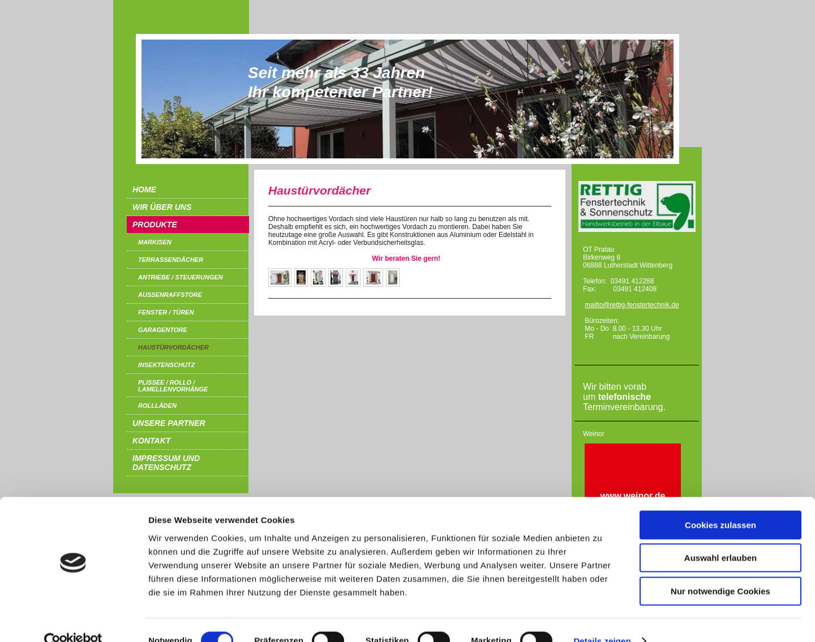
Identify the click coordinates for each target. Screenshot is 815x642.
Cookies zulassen (720, 504)
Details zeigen (601, 619)
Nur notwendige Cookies (720, 570)
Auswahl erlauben (720, 537)
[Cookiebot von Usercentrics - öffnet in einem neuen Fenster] (73, 619)
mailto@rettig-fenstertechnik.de (632, 305)
